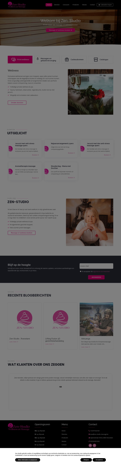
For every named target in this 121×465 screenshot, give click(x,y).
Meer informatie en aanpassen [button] (27, 460)
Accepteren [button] (99, 460)
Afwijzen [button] (86, 460)
